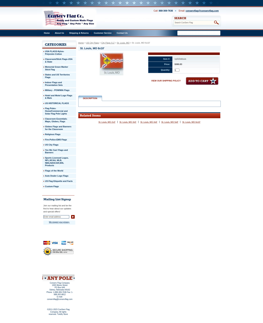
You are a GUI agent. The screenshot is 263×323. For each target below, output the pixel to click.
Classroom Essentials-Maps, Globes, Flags (56, 120)
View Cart (65, 269)
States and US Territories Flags (57, 76)
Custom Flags (52, 186)
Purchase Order (65, 267)
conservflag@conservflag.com (202, 10)
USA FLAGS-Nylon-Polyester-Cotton (54, 52)
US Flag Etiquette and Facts (59, 181)
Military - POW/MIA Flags (57, 90)
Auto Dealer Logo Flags (56, 176)
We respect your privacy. (59, 222)
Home (47, 33)
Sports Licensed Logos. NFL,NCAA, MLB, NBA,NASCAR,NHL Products (57, 162)
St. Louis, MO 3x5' (128, 122)
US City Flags (92, 43)
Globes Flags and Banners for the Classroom (58, 127)
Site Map (51, 269)
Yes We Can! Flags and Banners (56, 151)
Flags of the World (54, 171)
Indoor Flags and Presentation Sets (54, 83)
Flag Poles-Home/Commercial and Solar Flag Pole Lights (56, 111)
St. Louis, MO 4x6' (148, 122)
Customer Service (103, 33)
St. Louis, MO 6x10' (191, 122)
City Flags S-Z (108, 43)
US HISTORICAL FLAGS (57, 103)
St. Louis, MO (123, 43)
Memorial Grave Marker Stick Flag (56, 68)
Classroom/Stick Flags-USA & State (59, 60)
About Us (59, 33)
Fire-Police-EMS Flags (56, 139)
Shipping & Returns (79, 33)
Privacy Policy (52, 264)
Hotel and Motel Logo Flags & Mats (58, 96)
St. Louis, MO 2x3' (106, 122)
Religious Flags (52, 134)
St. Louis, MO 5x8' (169, 122)
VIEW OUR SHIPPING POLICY (166, 81)
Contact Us (122, 33)
